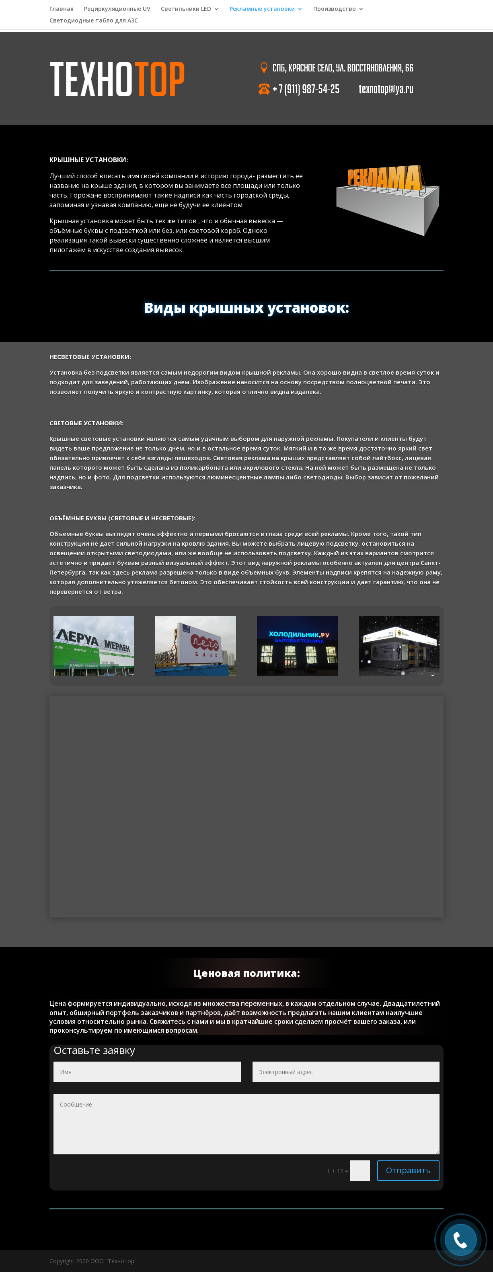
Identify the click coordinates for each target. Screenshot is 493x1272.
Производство (334, 9)
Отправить (408, 1170)
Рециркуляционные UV (117, 9)
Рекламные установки (262, 9)
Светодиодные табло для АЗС (93, 21)
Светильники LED (186, 9)
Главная (61, 9)
